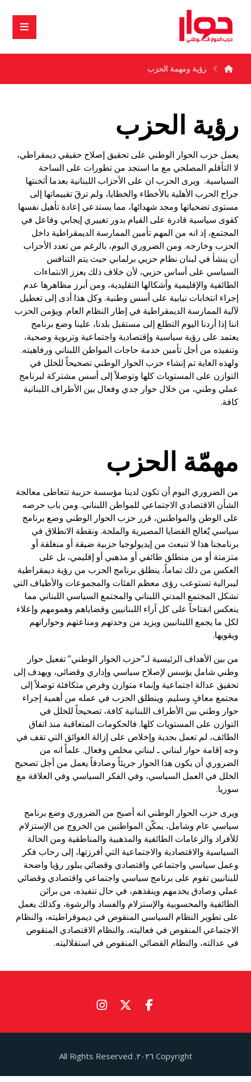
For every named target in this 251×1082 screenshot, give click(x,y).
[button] (149, 1004)
